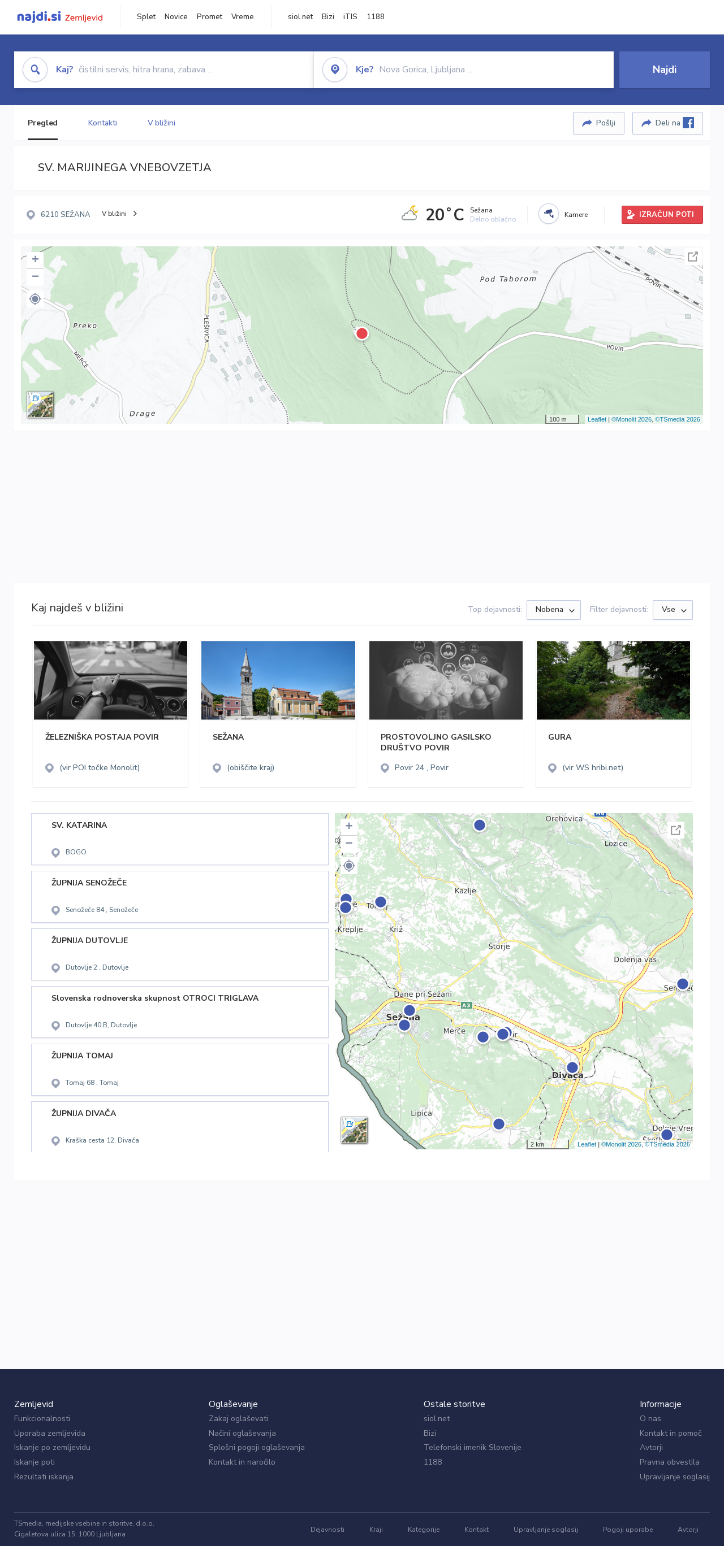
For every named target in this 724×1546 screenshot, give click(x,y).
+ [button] (35, 260)
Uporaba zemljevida (49, 1433)
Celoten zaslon (692, 256)
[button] (35, 298)
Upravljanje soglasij (675, 1476)
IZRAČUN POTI (666, 215)
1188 (376, 17)
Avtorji (651, 1447)
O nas (650, 1418)
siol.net (300, 17)
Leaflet (597, 419)
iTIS (350, 17)
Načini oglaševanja (242, 1433)
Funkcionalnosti (42, 1418)
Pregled (43, 123)
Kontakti (102, 123)
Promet (209, 17)
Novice (176, 17)
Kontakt (476, 1529)
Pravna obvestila (670, 1462)
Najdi (664, 69)
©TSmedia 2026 (677, 419)
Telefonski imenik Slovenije (473, 1447)
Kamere (576, 214)
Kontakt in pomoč (670, 1433)
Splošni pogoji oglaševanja (257, 1447)
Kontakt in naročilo (242, 1462)
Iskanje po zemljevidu (52, 1447)
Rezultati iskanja (44, 1476)
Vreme (242, 17)
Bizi (328, 17)
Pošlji (605, 123)
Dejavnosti (327, 1529)
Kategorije (423, 1529)
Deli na (675, 122)
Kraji (376, 1529)
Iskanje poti (34, 1462)
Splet (146, 17)
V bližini (161, 123)
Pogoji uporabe (628, 1529)
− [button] (35, 277)
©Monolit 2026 (631, 419)
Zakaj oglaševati (238, 1418)
